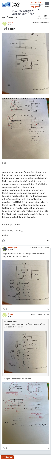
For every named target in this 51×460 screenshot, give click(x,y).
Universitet (12, 17)
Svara (9, 457)
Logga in (35, 6)
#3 (48, 448)
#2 (48, 309)
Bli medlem (36, 2)
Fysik (4, 17)
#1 (48, 241)
